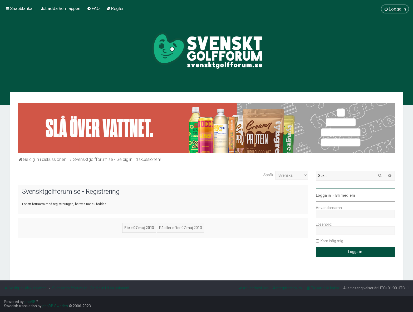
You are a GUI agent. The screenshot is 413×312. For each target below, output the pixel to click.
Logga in (323, 195)
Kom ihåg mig (332, 241)
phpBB (30, 302)
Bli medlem (345, 195)
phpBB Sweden (55, 306)
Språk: (268, 175)
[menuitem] (60, 8)
